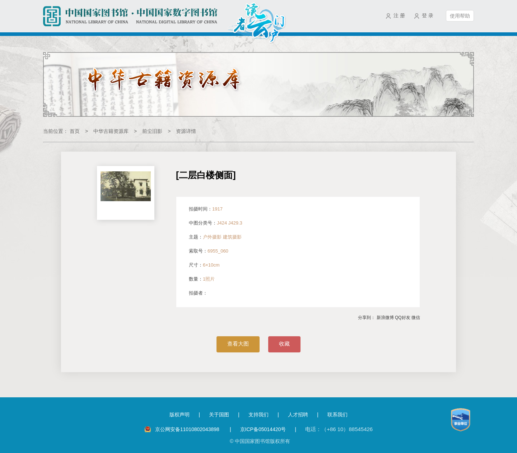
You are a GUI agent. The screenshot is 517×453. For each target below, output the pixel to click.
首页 (75, 131)
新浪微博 (385, 317)
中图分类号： (215, 223)
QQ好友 (402, 317)
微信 (415, 317)
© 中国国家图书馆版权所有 (260, 441)
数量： (202, 279)
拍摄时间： (206, 209)
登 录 (427, 15)
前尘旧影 (152, 131)
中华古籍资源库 (111, 131)
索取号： (208, 251)
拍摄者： (198, 293)
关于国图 (219, 414)
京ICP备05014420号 (263, 429)
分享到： (366, 317)
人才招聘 (298, 414)
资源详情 (186, 131)
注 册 (399, 15)
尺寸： (204, 265)
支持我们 (258, 414)
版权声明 (179, 414)
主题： (215, 237)
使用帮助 (460, 16)
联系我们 (337, 414)
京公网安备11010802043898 (188, 429)
